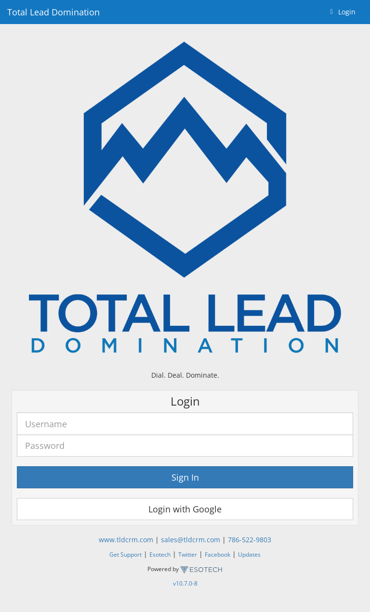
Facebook (217, 554)
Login (341, 11)
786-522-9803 (249, 539)
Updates (249, 554)
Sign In (185, 477)
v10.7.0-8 (185, 583)
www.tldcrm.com (126, 539)
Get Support (125, 554)
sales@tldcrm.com (190, 539)
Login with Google (185, 509)
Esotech (160, 554)
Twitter (187, 554)
